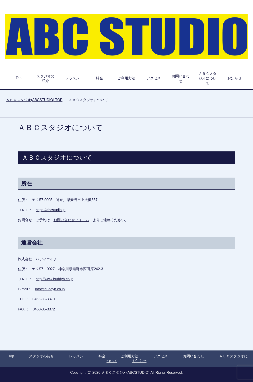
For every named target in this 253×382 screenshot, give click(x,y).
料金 (99, 78)
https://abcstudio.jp (50, 210)
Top (18, 78)
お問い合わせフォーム (71, 220)
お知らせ (234, 78)
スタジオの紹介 (45, 78)
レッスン (72, 78)
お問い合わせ (180, 78)
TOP (34, 100)
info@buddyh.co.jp (50, 289)
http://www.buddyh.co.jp (54, 279)
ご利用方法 (126, 78)
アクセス (153, 78)
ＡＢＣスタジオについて (207, 78)
